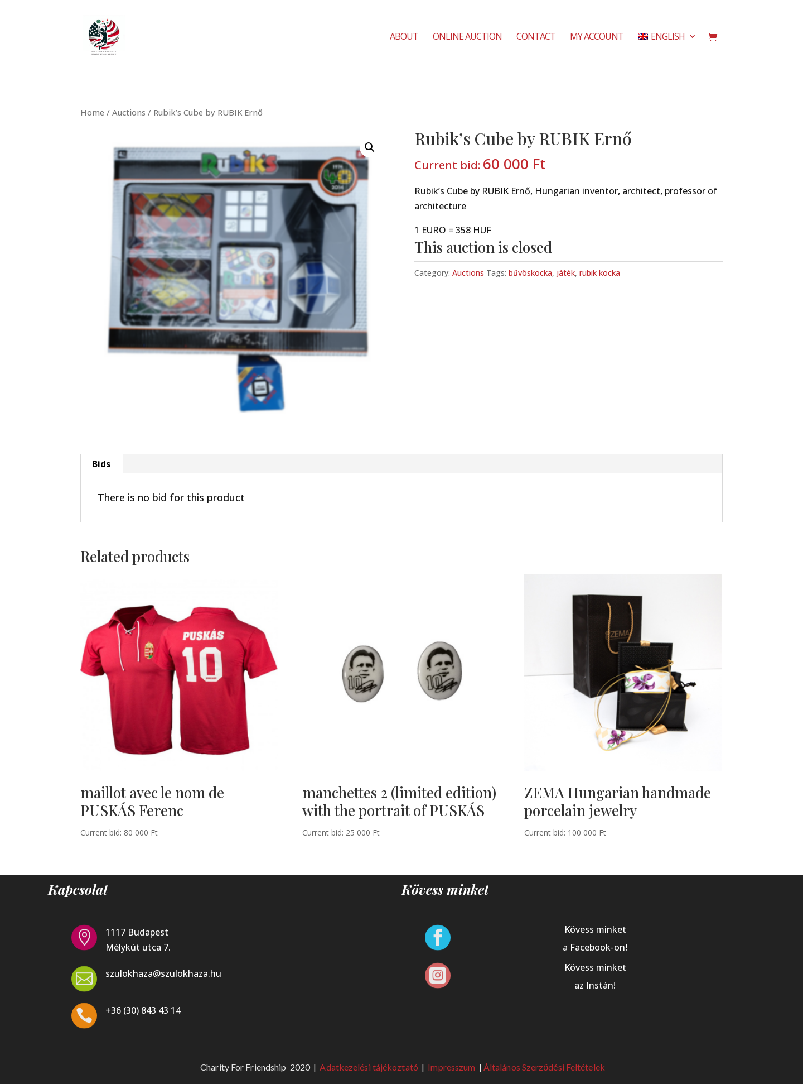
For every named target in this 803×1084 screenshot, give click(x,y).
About (404, 37)
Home (92, 112)
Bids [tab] (101, 464)
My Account (596, 37)
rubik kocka (599, 272)
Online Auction (467, 37)
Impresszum (452, 1067)
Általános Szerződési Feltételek (544, 1067)
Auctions (129, 112)
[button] (370, 147)
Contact (535, 37)
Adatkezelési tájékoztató (369, 1067)
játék (566, 272)
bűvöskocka (530, 272)
